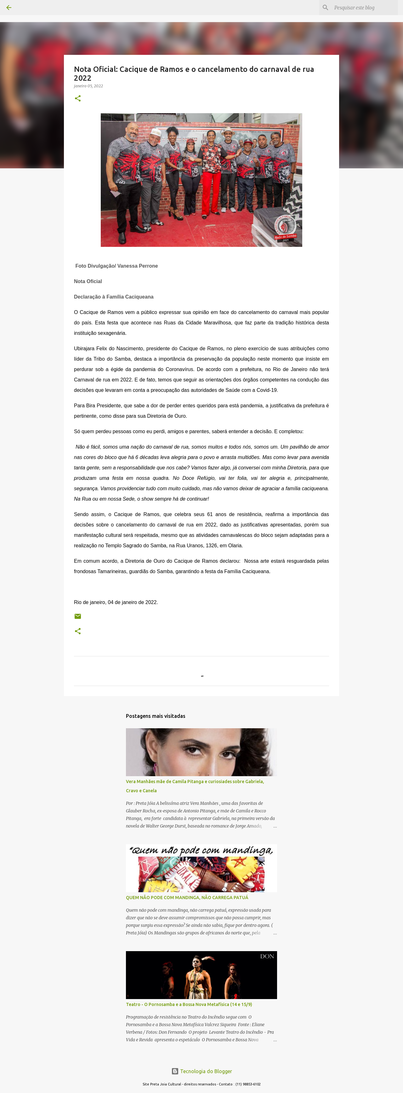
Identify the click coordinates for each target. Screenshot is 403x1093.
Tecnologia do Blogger (201, 1071)
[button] (78, 99)
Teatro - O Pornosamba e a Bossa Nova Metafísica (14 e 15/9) (189, 1004)
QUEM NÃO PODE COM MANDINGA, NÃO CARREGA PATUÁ (187, 897)
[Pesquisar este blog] (365, 7)
